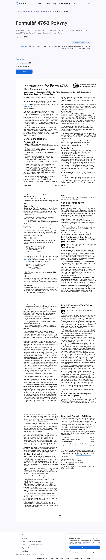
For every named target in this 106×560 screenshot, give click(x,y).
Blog (54, 3)
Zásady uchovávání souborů (31, 542)
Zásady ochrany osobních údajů (57, 558)
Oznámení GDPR (27, 551)
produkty (40, 3)
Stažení (22, 72)
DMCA (88, 558)
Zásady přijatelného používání (32, 545)
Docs (47, 3)
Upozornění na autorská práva (32, 548)
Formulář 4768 (22, 46)
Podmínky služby (36, 558)
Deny (93, 552)
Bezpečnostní (76, 558)
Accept (84, 547)
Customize (76, 552)
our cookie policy (81, 543)
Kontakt (24, 538)
